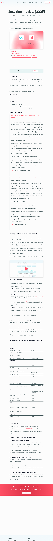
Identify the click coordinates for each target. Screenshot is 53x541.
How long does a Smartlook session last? (22, 64)
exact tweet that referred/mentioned (30, 304)
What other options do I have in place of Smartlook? (24, 66)
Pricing (17, 2)
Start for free (47, 2)
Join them (35, 70)
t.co (26, 301)
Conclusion (14, 59)
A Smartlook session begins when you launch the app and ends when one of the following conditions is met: (26, 460)
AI (20, 2)
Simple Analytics (29, 428)
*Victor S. (12, 170)
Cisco (30, 89)
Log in (41, 2)
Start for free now (26, 492)
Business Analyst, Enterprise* (19, 224)
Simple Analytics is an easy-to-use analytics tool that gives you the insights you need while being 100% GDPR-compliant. (26, 238)
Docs (30, 2)
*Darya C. (12, 224)
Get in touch (34, 2)
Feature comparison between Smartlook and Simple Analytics (24, 57)
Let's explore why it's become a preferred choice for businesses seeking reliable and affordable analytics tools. (26, 257)
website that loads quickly (28, 311)
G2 (14, 173)
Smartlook (14, 51)
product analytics (21, 282)
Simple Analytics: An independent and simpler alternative (23, 55)
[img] (3, 2)
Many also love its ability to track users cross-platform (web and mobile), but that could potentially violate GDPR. (26, 86)
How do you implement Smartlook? (21, 63)
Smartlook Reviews (16, 53)
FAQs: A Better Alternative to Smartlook (20, 60)
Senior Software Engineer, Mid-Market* (21, 170)
